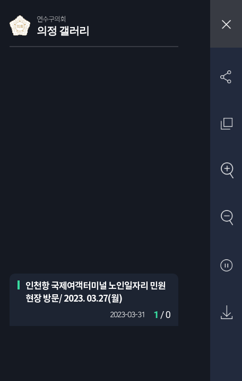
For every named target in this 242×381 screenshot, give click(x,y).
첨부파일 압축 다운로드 (226, 360)
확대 (226, 171)
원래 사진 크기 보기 (226, 123)
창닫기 (226, 24)
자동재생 (226, 266)
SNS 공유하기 (226, 76)
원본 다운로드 (226, 313)
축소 (226, 218)
